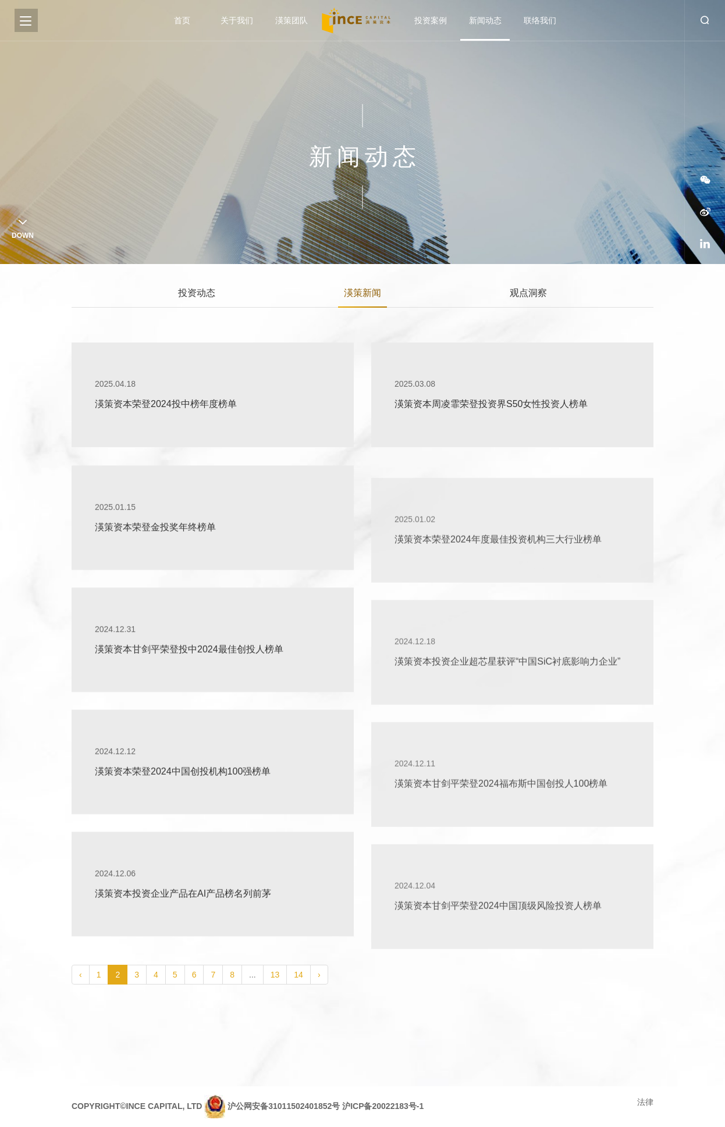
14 (298, 974)
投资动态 (196, 294)
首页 (182, 20)
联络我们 (540, 20)
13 (275, 974)
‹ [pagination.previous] (80, 974)
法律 (645, 1102)
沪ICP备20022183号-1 (383, 1106)
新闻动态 (485, 20)
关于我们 (237, 20)
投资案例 (430, 20)
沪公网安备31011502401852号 (284, 1106)
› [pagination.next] (319, 974)
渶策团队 (291, 20)
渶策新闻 (362, 294)
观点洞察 (528, 294)
